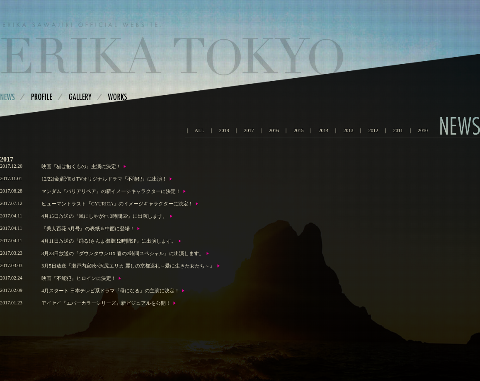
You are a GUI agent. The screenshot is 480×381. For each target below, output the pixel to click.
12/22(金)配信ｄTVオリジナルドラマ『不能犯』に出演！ (104, 179)
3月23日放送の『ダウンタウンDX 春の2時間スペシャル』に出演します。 (122, 253)
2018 (224, 130)
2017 (249, 130)
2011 (398, 130)
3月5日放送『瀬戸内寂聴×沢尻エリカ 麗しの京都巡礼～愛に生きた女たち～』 (128, 266)
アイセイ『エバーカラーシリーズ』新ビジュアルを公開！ (106, 303)
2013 (348, 130)
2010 (423, 130)
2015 (298, 130)
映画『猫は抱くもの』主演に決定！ (81, 166)
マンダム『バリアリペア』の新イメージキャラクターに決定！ (111, 191)
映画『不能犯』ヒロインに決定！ (78, 278)
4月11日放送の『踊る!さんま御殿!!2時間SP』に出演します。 (108, 241)
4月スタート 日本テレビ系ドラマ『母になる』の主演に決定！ (110, 291)
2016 (274, 130)
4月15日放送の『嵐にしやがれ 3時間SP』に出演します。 (104, 216)
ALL (199, 130)
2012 (373, 130)
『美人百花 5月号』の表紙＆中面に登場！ (88, 228)
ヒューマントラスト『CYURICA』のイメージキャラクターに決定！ (117, 204)
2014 (323, 130)
